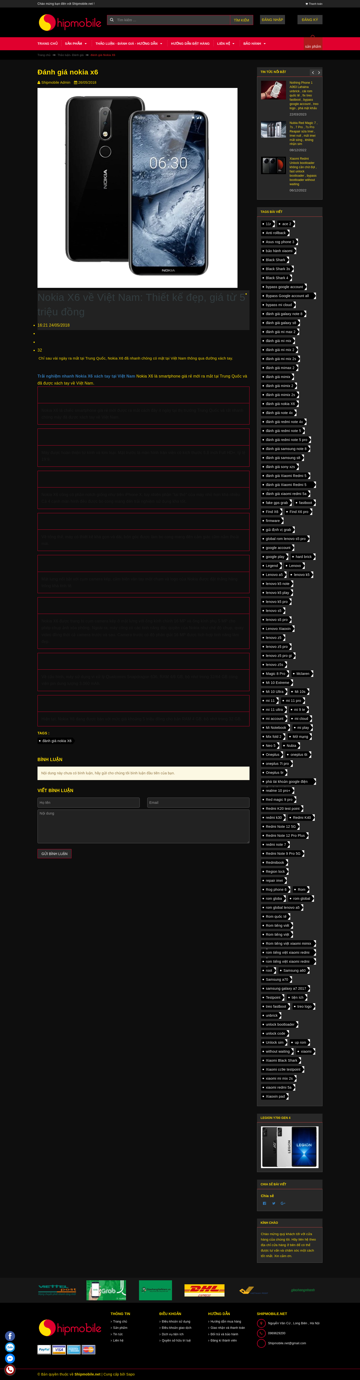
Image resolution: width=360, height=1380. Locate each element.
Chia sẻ (267, 1196)
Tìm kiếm (241, 20)
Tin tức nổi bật (273, 72)
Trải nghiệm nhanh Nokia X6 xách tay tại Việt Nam (86, 376)
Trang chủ (48, 43)
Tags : (44, 733)
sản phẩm (313, 46)
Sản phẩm (76, 43)
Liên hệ (226, 43)
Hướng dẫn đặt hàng (190, 43)
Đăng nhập (272, 20)
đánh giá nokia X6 (57, 741)
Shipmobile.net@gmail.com (287, 1343)
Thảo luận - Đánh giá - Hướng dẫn (130, 43)
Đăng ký (310, 20)
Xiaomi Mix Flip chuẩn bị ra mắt (271, 106)
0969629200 (277, 1333)
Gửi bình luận (55, 854)
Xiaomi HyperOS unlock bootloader (272, 85)
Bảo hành (255, 43)
